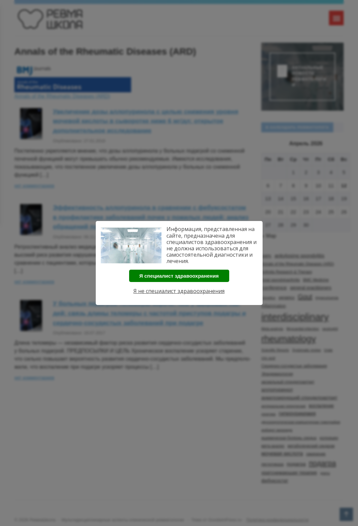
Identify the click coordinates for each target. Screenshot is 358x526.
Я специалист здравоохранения (179, 276)
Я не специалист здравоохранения (179, 291)
